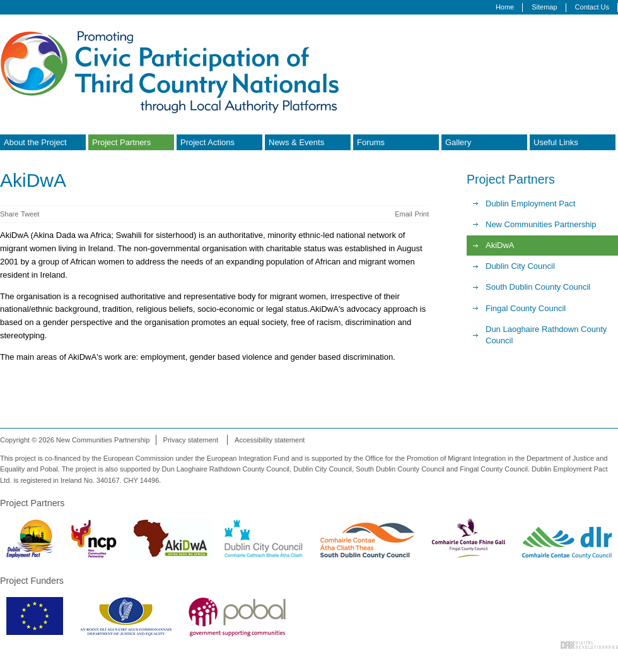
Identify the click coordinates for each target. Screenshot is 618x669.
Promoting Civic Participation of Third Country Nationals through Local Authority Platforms (173, 71)
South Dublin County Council (538, 287)
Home (505, 7)
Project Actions (207, 142)
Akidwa (170, 538)
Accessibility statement (270, 440)
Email (403, 214)
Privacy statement (190, 440)
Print (421, 214)
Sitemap (544, 7)
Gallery (458, 142)
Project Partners (121, 142)
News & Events (296, 142)
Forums (371, 142)
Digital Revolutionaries (589, 645)
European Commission (34, 616)
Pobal (237, 616)
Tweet (30, 214)
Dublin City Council (520, 266)
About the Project (35, 142)
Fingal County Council (526, 308)
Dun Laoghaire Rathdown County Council (546, 334)
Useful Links (555, 142)
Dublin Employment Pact (530, 203)
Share (9, 214)
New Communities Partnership (541, 224)
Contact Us (592, 7)
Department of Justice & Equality (126, 616)
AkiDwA (500, 245)
